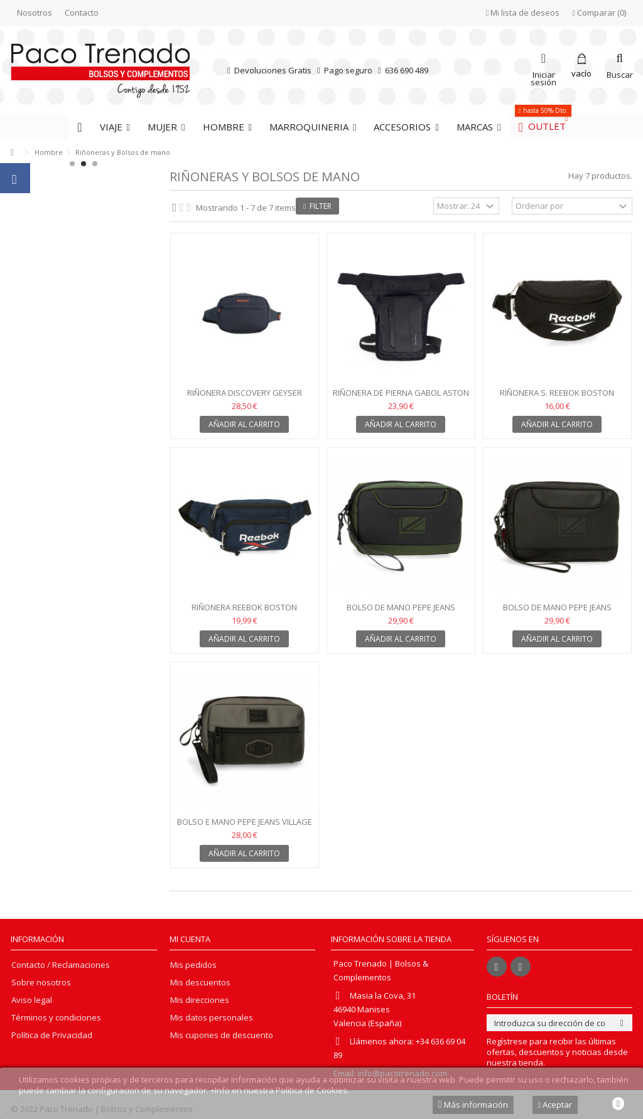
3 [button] (94, 163)
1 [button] (72, 163)
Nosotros (34, 12)
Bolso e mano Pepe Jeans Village (244, 821)
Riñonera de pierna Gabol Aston (401, 392)
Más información (473, 1104)
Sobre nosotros (41, 982)
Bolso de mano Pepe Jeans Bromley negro (557, 612)
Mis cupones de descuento (221, 1035)
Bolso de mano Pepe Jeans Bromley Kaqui (401, 612)
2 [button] (83, 163)
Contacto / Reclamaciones (60, 965)
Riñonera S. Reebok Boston (557, 392)
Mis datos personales (211, 1017)
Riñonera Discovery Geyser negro (244, 398)
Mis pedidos (193, 965)
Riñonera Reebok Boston (244, 607)
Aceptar (555, 1104)
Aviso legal (31, 1000)
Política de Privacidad (51, 1035)
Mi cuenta (190, 939)
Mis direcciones (199, 1000)
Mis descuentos (200, 982)
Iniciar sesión (543, 77)
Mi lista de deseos (523, 12)
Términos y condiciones (56, 1017)
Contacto (82, 12)
